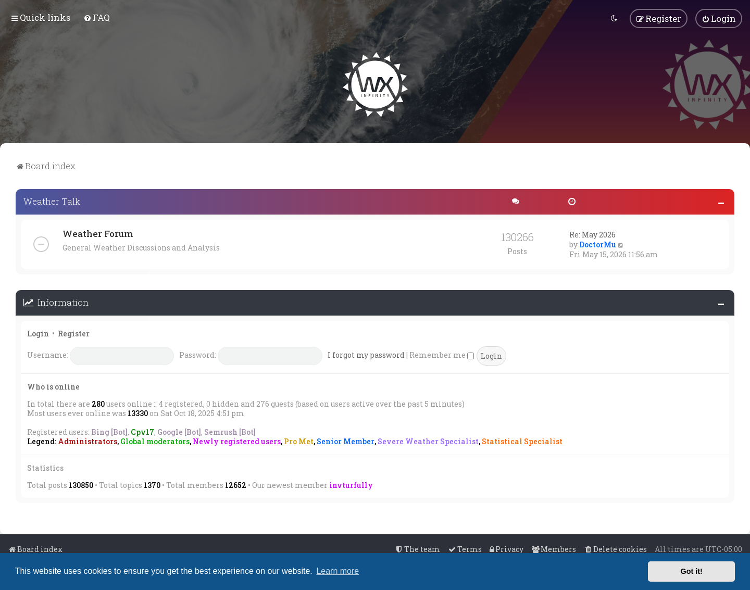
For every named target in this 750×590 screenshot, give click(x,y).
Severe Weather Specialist (428, 441)
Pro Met (299, 441)
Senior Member (345, 441)
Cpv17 (142, 431)
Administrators (87, 441)
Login (38, 333)
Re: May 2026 (592, 234)
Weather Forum (98, 233)
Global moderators (155, 441)
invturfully (351, 484)
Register (74, 333)
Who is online (53, 386)
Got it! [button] (692, 571)
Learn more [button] (337, 571)
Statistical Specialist (522, 441)
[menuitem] (97, 17)
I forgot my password (366, 354)
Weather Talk (51, 201)
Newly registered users (237, 441)
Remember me (441, 354)
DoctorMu (597, 244)
